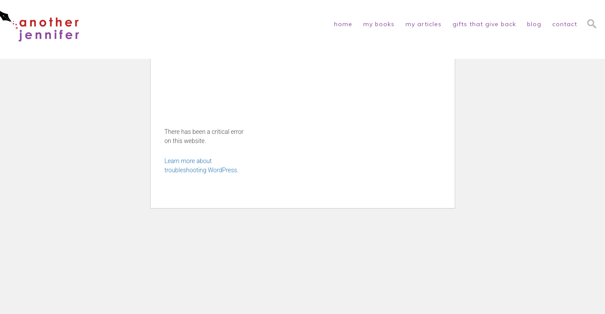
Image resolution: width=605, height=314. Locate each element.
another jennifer (39, 26)
